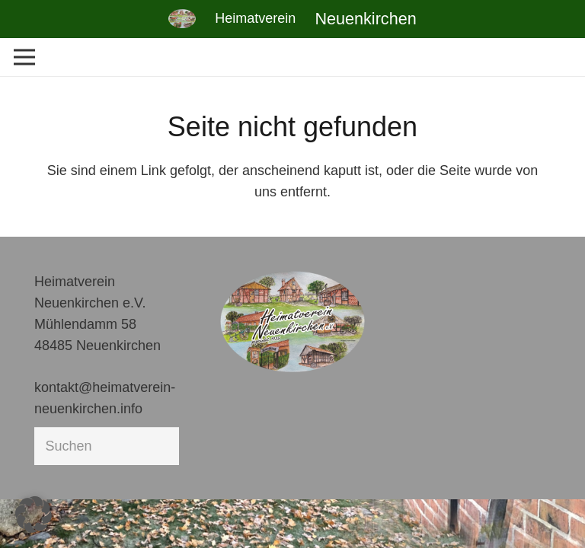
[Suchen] (106, 446)
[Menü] (24, 57)
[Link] (182, 18)
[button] (33, 514)
